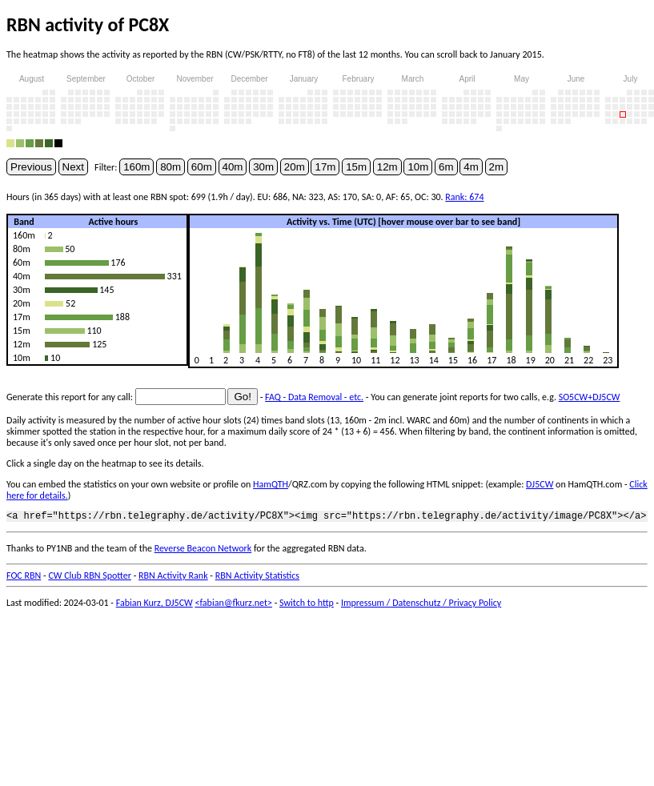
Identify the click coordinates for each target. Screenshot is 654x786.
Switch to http (306, 605)
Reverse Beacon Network (203, 550)
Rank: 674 (464, 197)
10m (417, 167)
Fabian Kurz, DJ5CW (154, 605)
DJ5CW (539, 484)
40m (233, 167)
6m (446, 167)
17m (325, 167)
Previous (31, 167)
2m (496, 167)
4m (471, 167)
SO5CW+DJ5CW (589, 397)
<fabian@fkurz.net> (233, 605)
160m (136, 167)
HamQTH (270, 484)
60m (201, 167)
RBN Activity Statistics (257, 577)
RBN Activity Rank (173, 577)
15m (356, 167)
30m (263, 167)
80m (170, 167)
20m (294, 167)
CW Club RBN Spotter (89, 577)
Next (73, 167)
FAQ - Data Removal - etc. (314, 397)
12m (387, 167)
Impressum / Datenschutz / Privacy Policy (421, 605)
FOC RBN (23, 577)
